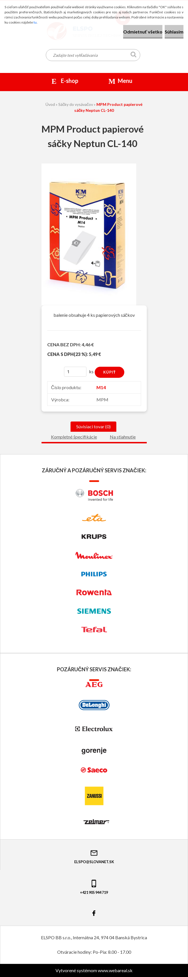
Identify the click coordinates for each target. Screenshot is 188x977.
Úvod (50, 104)
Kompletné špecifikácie (74, 436)
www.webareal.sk (115, 970)
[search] (133, 55)
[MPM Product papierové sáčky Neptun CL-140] (89, 165)
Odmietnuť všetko (142, 31)
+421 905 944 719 (94, 887)
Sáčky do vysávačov (75, 104)
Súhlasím (174, 31)
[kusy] (75, 372)
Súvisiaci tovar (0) (93, 426)
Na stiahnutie (123, 436)
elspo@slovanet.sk (94, 856)
